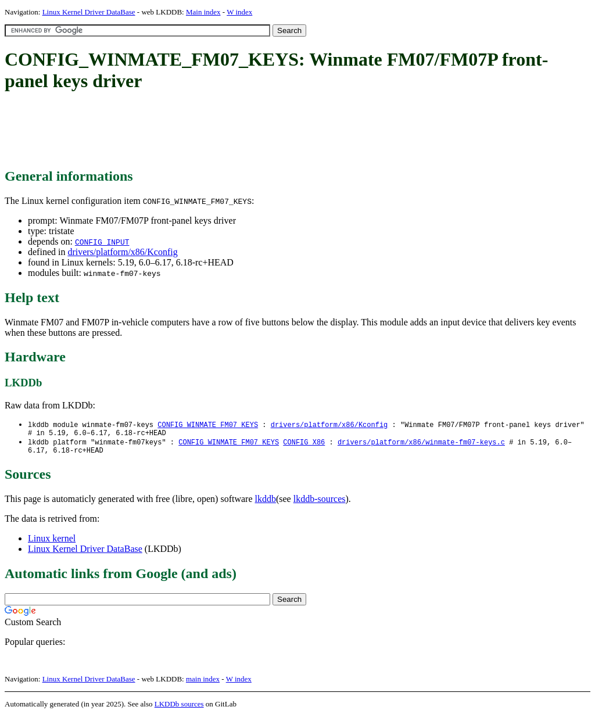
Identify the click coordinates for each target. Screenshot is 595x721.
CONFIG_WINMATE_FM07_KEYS (207, 425)
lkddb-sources (319, 503)
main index (203, 683)
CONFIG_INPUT (102, 241)
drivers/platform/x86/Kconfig (122, 252)
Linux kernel (52, 543)
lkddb (265, 503)
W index (239, 12)
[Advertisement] (216, 131)
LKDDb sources (179, 708)
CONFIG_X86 (304, 445)
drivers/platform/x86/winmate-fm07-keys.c (421, 445)
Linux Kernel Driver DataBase (88, 12)
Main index (203, 12)
